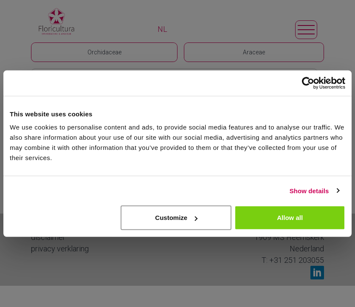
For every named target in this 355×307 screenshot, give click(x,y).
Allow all (290, 217)
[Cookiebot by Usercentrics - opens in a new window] (308, 82)
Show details (309, 190)
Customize (176, 217)
